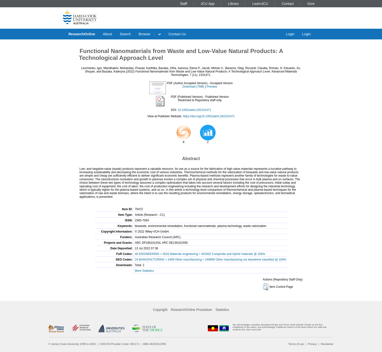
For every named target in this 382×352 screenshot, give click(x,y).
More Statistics (144, 270)
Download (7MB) (193, 86)
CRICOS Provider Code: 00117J (119, 344)
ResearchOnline (81, 34)
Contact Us (177, 34)
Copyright (160, 310)
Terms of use (296, 344)
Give (311, 4)
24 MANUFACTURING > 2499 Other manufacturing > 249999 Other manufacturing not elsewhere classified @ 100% (210, 259)
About (107, 34)
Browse (144, 34)
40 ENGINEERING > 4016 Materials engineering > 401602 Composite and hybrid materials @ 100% (200, 254)
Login (290, 34)
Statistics (222, 310)
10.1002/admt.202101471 (194, 110)
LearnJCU (260, 4)
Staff (183, 4)
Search (125, 34)
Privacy (312, 344)
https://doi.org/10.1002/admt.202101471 (209, 116)
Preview (212, 86)
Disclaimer (327, 344)
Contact (288, 4)
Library (233, 4)
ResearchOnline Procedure (191, 310)
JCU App (208, 4)
